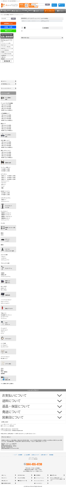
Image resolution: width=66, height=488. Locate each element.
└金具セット (3, 199)
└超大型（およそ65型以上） (7, 110)
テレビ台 (3, 223)
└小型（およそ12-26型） (6, 105)
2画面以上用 (3, 274)
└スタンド (3, 256)
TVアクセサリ (8, 338)
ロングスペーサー (4, 316)
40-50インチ (3, 288)
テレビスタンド (4, 211)
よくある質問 (27, 454)
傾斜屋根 (3, 373)
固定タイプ (3, 123)
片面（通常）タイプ (5, 140)
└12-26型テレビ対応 (5, 169)
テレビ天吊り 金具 (8, 135)
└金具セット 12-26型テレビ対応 (8, 175)
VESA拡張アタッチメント (6, 315)
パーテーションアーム (5, 276)
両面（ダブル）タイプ (5, 150)
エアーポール (4, 174)
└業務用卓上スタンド (5, 218)
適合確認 (51, 454)
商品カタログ (8, 31)
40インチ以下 (4, 286)
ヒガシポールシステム (5, 198)
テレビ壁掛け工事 (7, 378)
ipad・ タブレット (7, 323)
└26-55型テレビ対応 (5, 193)
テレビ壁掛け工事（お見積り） (7, 383)
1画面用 (2, 273)
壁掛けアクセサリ (9, 308)
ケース (2, 333)
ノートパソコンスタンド (6, 299)
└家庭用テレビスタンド (6, 213)
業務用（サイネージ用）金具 (10, 228)
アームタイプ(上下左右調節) (7, 103)
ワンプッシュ (4, 318)
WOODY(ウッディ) (36, 21)
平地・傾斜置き (4, 372)
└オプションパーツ (5, 181)
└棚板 (2, 188)
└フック (2, 186)
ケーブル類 (3, 343)
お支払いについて (35, 454)
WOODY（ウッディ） (5, 191)
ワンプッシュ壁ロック (5, 167)
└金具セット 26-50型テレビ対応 (8, 177)
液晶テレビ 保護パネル (7, 281)
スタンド (3, 331)
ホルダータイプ (4, 330)
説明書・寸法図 (8, 27)
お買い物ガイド (44, 454)
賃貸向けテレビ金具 (26, 21)
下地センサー (4, 313)
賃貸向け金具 (8, 162)
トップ (15, 454)
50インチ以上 (4, 290)
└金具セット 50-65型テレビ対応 (8, 179)
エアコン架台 (8, 363)
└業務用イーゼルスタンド (6, 216)
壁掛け (2, 233)
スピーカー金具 (4, 254)
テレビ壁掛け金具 (8, 98)
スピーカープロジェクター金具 (9, 250)
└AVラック (3, 184)
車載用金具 (7, 295)
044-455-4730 (34, 464)
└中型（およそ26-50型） (6, 106)
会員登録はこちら (8, 23)
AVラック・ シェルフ (7, 240)
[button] (5, 11)
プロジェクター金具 (5, 263)
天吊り (2, 234)
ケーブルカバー (4, 345)
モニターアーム (8, 268)
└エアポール (3, 258)
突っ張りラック (4, 358)
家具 (6, 352)
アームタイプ (4, 328)
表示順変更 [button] (46, 28)
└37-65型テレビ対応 (5, 194)
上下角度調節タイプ (5, 113)
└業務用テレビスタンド (6, 214)
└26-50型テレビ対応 (5, 170)
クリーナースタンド (5, 356)
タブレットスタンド (5, 303)
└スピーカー (3, 182)
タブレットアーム (4, 301)
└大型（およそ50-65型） (6, 108)
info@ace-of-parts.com (17, 430)
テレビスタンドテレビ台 (8, 206)
